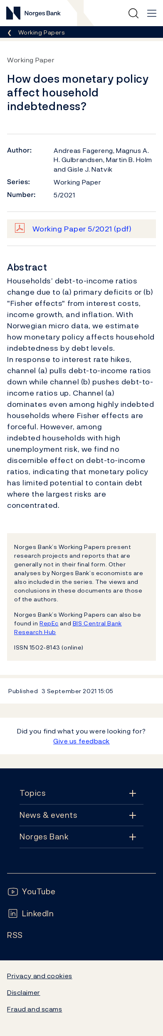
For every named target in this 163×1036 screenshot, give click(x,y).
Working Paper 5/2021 (82, 228)
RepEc (49, 623)
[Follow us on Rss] (15, 935)
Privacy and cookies (39, 976)
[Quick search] (133, 13)
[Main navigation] (152, 13)
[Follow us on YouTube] (31, 892)
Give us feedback (81, 741)
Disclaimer (23, 992)
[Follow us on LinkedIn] (30, 914)
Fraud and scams (34, 1009)
